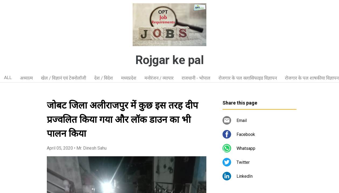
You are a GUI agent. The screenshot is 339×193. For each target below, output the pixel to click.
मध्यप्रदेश (128, 78)
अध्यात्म (26, 78)
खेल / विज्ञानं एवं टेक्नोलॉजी (63, 78)
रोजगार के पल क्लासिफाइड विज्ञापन (247, 78)
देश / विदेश (103, 78)
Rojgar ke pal (169, 60)
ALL (8, 77)
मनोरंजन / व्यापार (159, 78)
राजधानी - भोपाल (196, 78)
